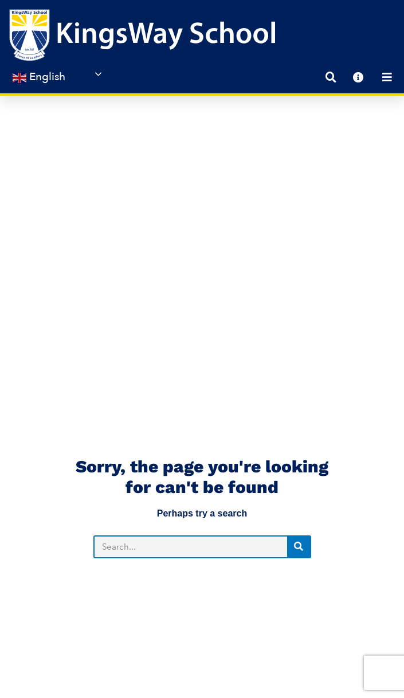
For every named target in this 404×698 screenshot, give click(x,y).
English (39, 77)
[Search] (298, 376)
